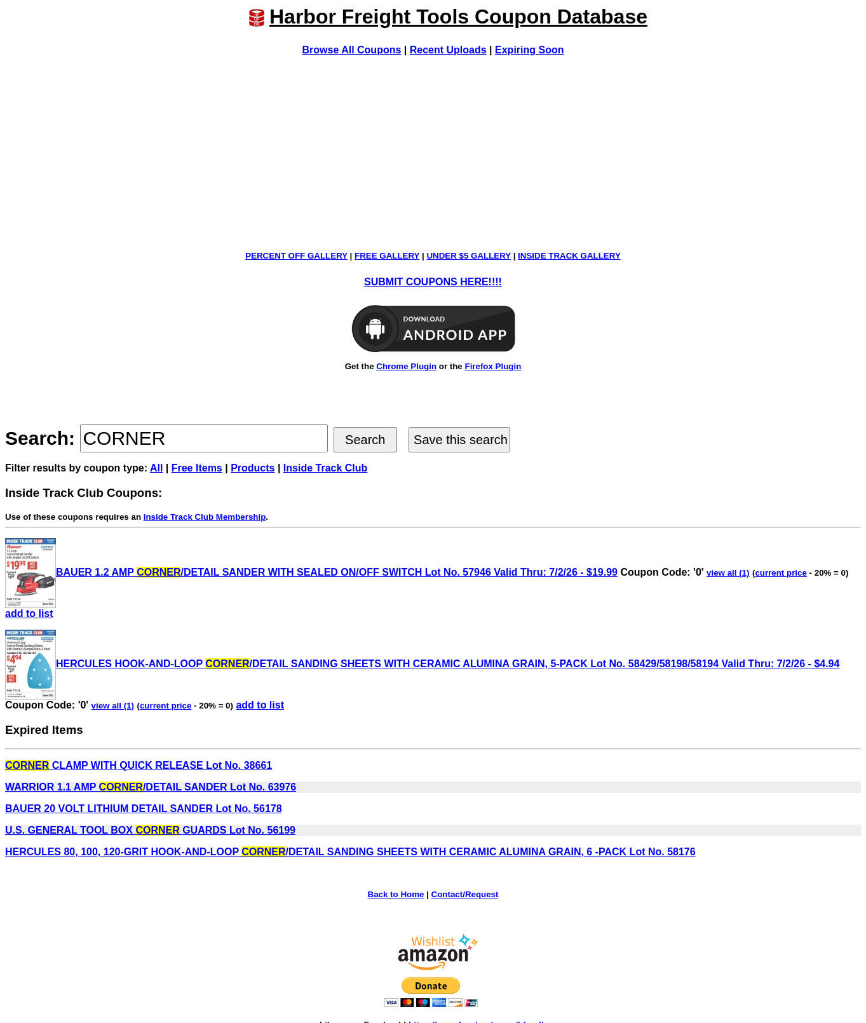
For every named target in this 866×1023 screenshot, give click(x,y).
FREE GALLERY (387, 256)
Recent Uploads (448, 49)
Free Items (197, 468)
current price (780, 573)
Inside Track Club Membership (205, 517)
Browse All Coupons (352, 49)
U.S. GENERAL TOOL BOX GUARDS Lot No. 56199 (150, 830)
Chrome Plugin (406, 366)
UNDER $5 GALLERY (468, 256)
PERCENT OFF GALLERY (296, 256)
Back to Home (396, 894)
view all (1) (728, 573)
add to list (29, 613)
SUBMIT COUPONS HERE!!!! (433, 281)
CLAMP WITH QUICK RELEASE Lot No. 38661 (138, 765)
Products (252, 468)
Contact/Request (465, 894)
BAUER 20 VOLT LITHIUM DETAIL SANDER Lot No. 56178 (143, 808)
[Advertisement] (433, 153)
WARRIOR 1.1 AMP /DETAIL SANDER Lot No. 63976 (150, 787)
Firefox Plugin (492, 366)
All (156, 468)
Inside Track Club (325, 468)
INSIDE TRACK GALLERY (569, 256)
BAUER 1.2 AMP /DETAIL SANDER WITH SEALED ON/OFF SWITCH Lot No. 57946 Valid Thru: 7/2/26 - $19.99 (311, 572)
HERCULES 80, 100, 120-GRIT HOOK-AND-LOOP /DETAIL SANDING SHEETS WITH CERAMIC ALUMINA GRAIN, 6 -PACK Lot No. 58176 (350, 851)
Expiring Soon (529, 49)
